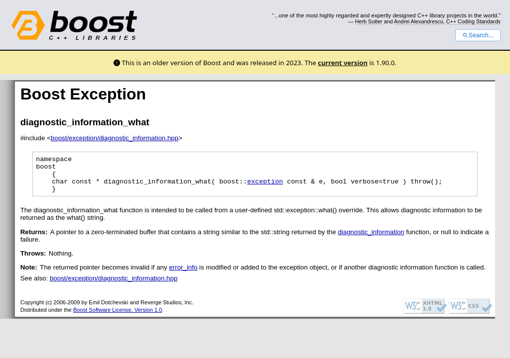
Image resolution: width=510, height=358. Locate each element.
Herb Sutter (368, 21)
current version (343, 62)
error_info (183, 274)
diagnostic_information (371, 239)
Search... (478, 35)
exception (265, 186)
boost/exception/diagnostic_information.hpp (114, 138)
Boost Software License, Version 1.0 (117, 317)
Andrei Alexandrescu (418, 21)
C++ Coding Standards (473, 21)
